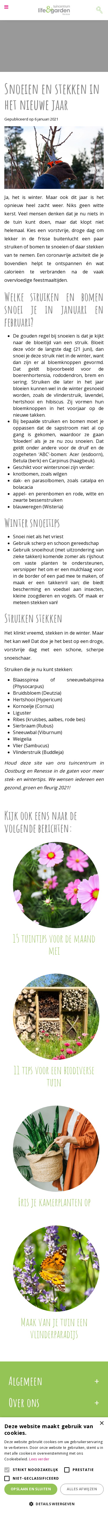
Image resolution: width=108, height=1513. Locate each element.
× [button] (101, 1423)
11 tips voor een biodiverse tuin (54, 1076)
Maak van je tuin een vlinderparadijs (54, 1328)
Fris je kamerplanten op (54, 1202)
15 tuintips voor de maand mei (54, 944)
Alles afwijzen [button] (82, 1489)
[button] (54, 1503)
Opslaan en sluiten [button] (31, 1489)
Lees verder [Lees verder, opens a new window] (39, 1459)
